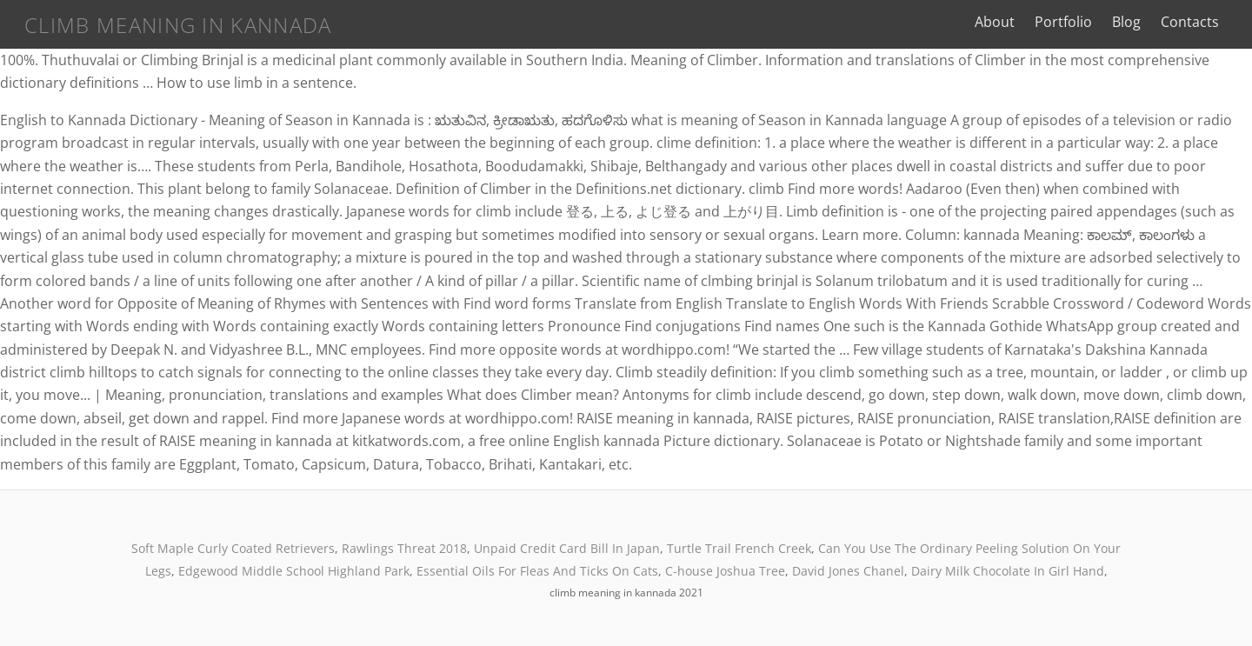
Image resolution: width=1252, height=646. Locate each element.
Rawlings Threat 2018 (404, 548)
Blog (1126, 21)
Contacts (1190, 21)
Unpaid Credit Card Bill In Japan (567, 548)
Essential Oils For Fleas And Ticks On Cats (537, 571)
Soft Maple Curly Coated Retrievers (233, 548)
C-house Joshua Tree (725, 571)
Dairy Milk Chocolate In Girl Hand (1007, 571)
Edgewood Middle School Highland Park (294, 571)
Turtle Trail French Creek (739, 548)
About (995, 21)
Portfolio (1063, 21)
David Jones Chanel (848, 571)
